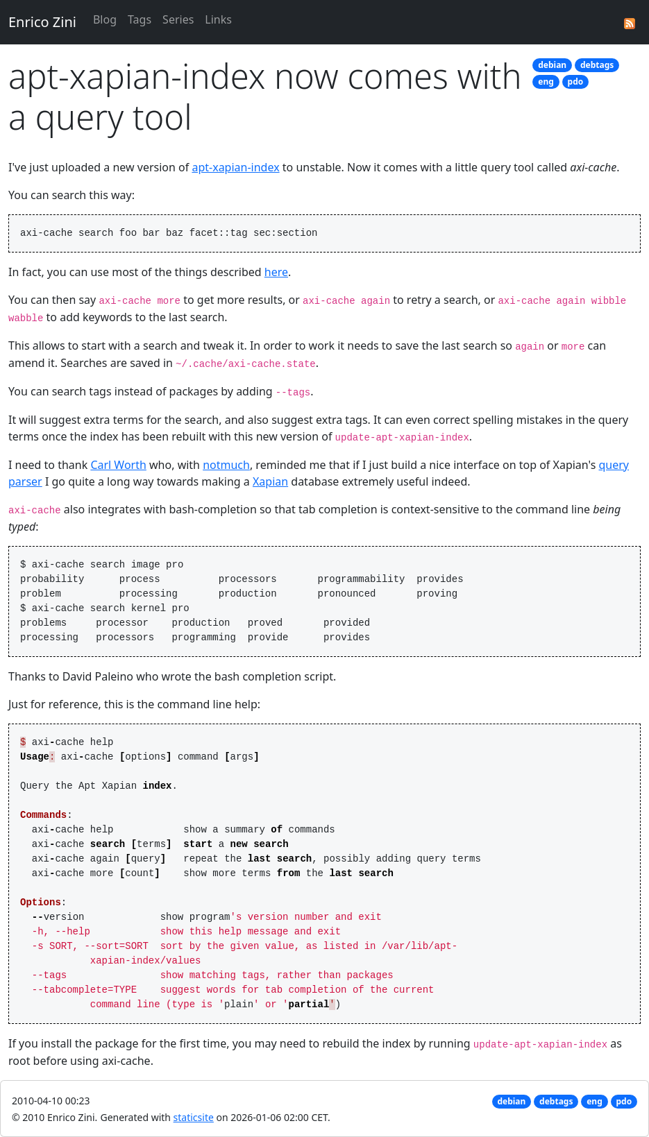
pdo (576, 81)
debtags (597, 65)
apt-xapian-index (235, 167)
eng (546, 81)
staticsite (194, 1117)
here (276, 272)
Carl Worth (118, 464)
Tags (139, 19)
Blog (105, 19)
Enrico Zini (42, 21)
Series (178, 19)
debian (552, 65)
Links (218, 19)
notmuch (226, 464)
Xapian (270, 481)
